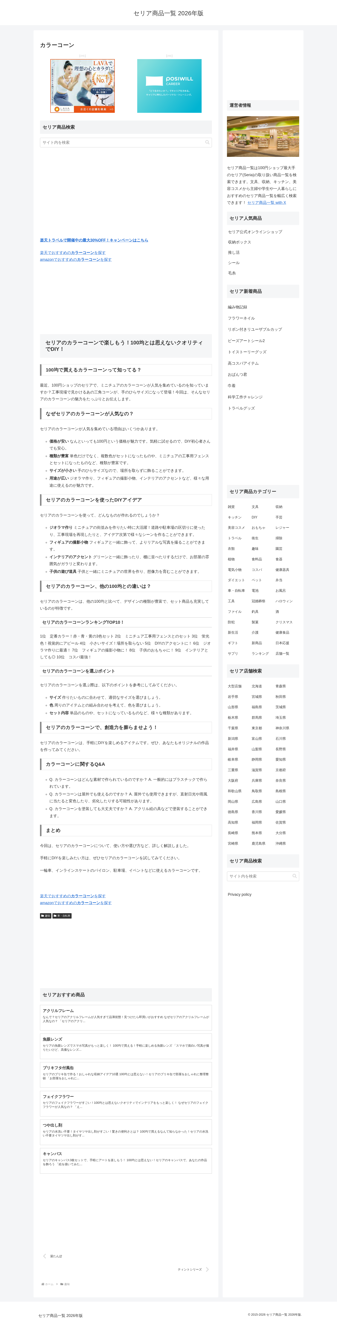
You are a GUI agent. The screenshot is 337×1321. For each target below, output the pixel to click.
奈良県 (281, 780)
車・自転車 (62, 915)
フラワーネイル (241, 318)
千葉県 (233, 728)
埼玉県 (281, 717)
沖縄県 (281, 843)
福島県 (257, 707)
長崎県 (233, 833)
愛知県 (281, 759)
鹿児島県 (258, 843)
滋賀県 (257, 770)
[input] (126, 142)
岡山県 (233, 801)
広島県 (257, 801)
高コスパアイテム (243, 363)
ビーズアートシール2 (246, 341)
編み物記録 (237, 307)
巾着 (232, 386)
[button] (207, 142)
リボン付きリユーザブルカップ (255, 329)
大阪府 (233, 780)
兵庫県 (257, 780)
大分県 (281, 833)
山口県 (281, 801)
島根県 (281, 791)
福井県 (233, 749)
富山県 (257, 738)
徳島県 (233, 812)
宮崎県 (233, 843)
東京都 (257, 728)
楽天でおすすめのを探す (73, 253)
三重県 (233, 770)
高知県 (233, 822)
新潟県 (233, 738)
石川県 (281, 738)
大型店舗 (235, 686)
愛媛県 (281, 812)
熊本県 (257, 833)
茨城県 (281, 707)
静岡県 (257, 759)
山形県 (233, 707)
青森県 (281, 686)
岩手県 (233, 697)
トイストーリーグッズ (247, 352)
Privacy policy (239, 894)
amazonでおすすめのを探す (76, 259)
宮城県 (257, 697)
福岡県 (257, 822)
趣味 (45, 915)
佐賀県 (281, 822)
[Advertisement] (126, 192)
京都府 (281, 770)
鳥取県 (257, 791)
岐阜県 (233, 759)
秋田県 (281, 697)
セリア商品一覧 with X (266, 202)
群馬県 (257, 717)
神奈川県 (282, 728)
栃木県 (233, 717)
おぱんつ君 (237, 374)
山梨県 (257, 749)
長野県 (281, 749)
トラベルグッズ (241, 408)
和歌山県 (235, 791)
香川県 (257, 812)
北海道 (257, 686)
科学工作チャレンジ (245, 397)
